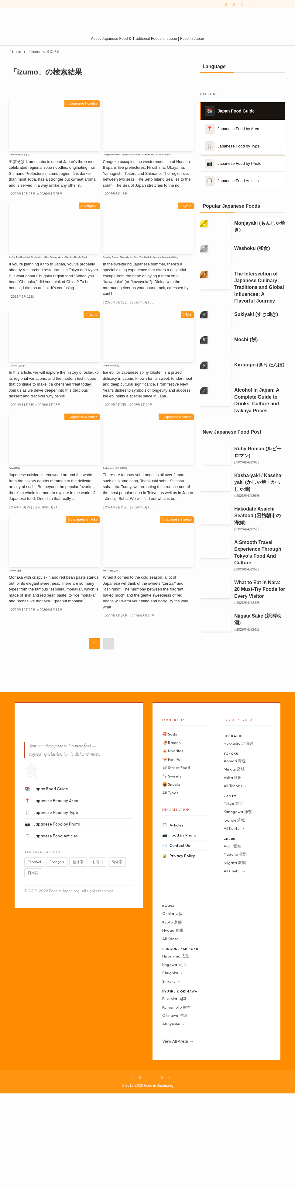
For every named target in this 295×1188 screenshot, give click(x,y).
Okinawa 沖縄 (174, 1110)
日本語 (33, 967)
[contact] (273, 4)
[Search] (281, 4)
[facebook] (226, 4)
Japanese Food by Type (51, 907)
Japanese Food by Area (51, 895)
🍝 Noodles (172, 845)
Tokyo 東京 (233, 897)
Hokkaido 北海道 (238, 838)
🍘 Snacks (171, 879)
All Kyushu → (173, 1118)
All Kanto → (234, 923)
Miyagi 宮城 (234, 863)
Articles (173, 919)
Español (34, 956)
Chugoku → (172, 1067)
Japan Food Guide (46, 884)
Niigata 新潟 (235, 957)
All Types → (172, 887)
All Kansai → (173, 1033)
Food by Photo (179, 930)
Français (57, 956)
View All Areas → (178, 1136)
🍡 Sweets (171, 870)
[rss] (265, 4)
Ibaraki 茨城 (234, 914)
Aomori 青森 (235, 855)
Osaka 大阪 (172, 1008)
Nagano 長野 (235, 949)
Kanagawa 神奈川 (240, 906)
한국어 (97, 956)
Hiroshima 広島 (175, 1050)
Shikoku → (171, 1075)
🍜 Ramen (171, 837)
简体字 (116, 956)
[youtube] (258, 4)
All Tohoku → (235, 880)
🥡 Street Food (176, 862)
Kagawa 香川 (174, 1059)
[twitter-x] (234, 4)
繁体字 (78, 956)
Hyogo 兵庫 (172, 1025)
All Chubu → (234, 965)
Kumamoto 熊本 (176, 1101)
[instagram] (242, 4)
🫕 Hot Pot (172, 853)
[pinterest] (250, 4)
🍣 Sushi (169, 828)
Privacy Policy (178, 950)
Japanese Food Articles (51, 930)
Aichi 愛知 (232, 940)
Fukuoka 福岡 (174, 1093)
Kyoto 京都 (172, 1016)
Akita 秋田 (233, 872)
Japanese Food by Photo (52, 919)
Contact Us (176, 940)
